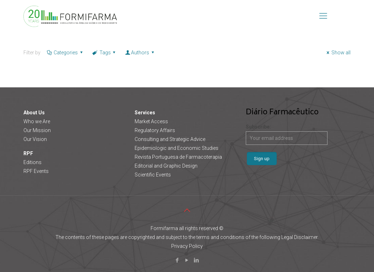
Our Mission (37, 130)
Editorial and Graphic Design (166, 166)
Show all (337, 52)
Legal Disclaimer (299, 237)
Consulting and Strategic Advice (170, 139)
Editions (32, 162)
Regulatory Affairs (155, 130)
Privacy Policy (187, 246)
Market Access (151, 121)
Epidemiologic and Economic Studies (176, 148)
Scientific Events (153, 175)
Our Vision (35, 139)
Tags (104, 52)
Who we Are (36, 121)
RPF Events (36, 171)
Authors (140, 52)
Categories (65, 52)
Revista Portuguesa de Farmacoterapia (178, 157)
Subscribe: (286, 134)
